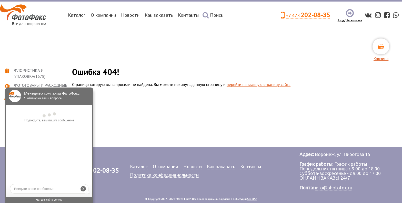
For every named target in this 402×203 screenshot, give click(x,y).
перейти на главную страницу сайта (258, 84)
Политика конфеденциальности (164, 175)
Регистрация (354, 20)
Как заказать (159, 15)
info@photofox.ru (333, 187)
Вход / (341, 20)
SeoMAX (252, 199)
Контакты (188, 15)
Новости (130, 15)
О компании (103, 15)
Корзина (381, 58)
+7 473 (308, 15)
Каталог (77, 15)
